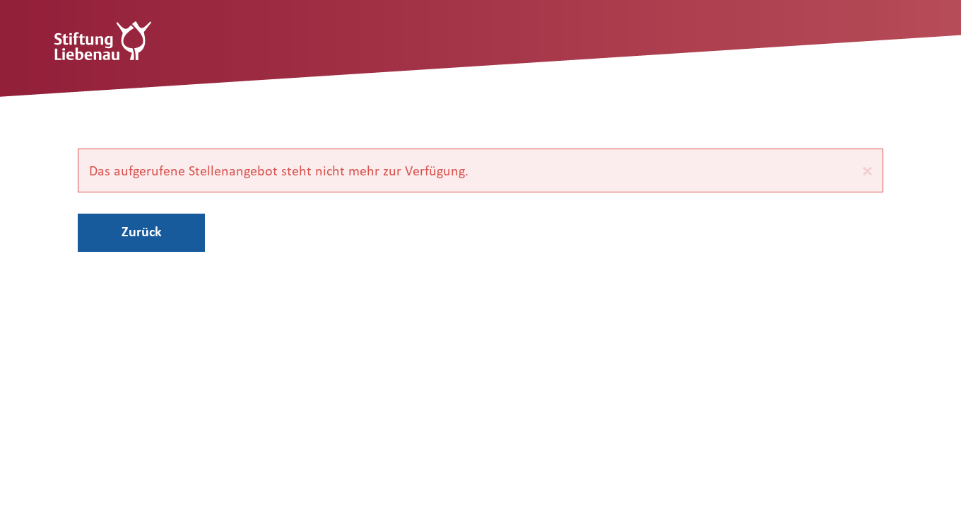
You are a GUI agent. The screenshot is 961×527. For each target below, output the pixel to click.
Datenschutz (192, 470)
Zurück (142, 231)
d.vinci (867, 507)
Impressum (112, 470)
